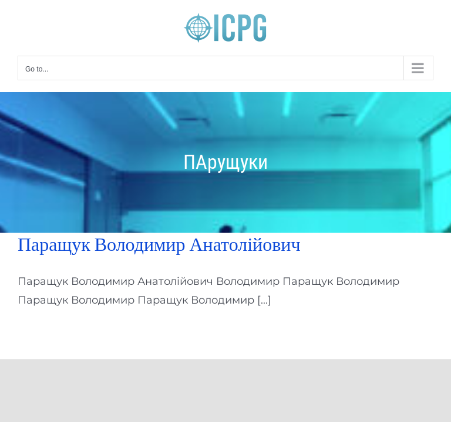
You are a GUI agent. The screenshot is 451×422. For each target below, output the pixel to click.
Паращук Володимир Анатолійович (159, 244)
